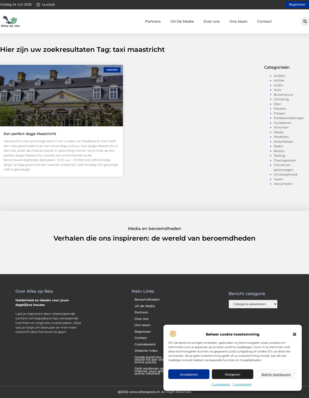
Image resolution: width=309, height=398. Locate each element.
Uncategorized (285, 174)
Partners (153, 21)
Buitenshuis (283, 94)
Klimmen (281, 127)
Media (279, 132)
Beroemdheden (147, 299)
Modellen (281, 137)
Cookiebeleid (220, 384)
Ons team (238, 21)
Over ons (211, 21)
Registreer (142, 331)
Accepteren (189, 374)
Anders (279, 76)
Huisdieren (282, 123)
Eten (277, 104)
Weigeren (232, 374)
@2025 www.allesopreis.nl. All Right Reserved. (155, 392)
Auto (277, 90)
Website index (146, 350)
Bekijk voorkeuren (276, 374)
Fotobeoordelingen (289, 118)
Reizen (279, 151)
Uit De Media (182, 21)
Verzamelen (283, 184)
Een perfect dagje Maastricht (30, 133)
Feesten (280, 108)
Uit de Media (144, 306)
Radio (278, 146)
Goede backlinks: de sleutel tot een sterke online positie (151, 359)
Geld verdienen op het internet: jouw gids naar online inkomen (153, 371)
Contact (264, 21)
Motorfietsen (284, 141)
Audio (278, 85)
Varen (278, 179)
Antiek (279, 80)
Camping (281, 99)
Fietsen (279, 113)
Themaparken (285, 160)
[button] (294, 334)
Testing (279, 155)
